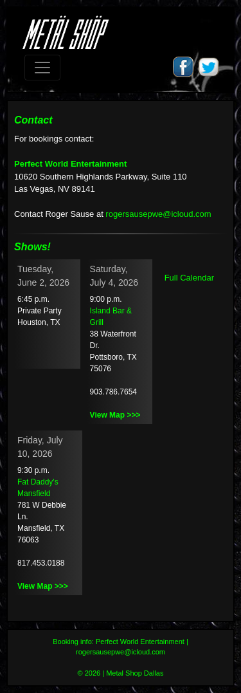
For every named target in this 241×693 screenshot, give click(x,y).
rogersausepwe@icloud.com (158, 214)
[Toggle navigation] (42, 67)
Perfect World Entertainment (70, 164)
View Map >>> (115, 415)
